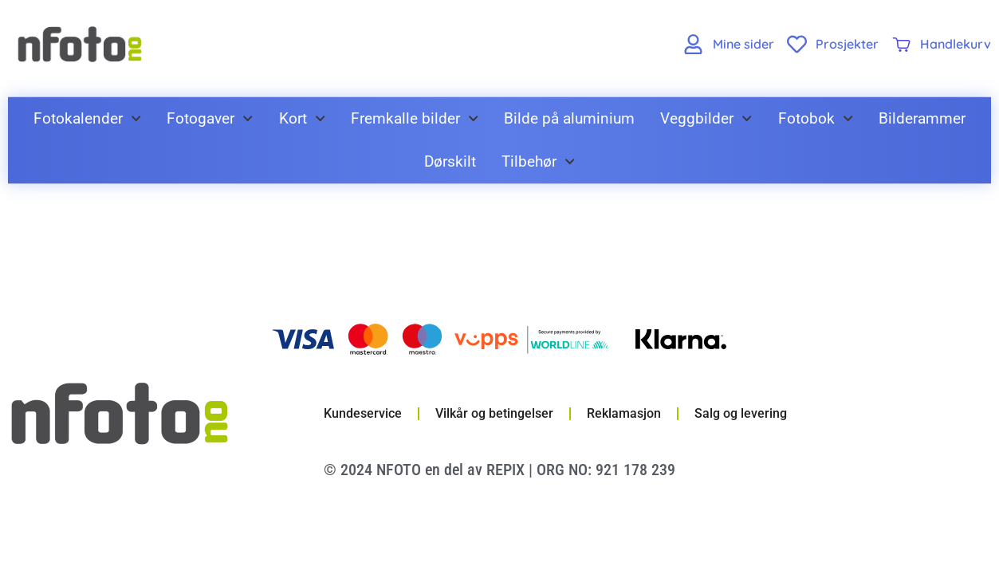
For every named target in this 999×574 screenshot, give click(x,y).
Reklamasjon (624, 413)
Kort (302, 118)
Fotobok (815, 118)
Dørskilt (450, 161)
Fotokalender (87, 118)
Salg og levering (740, 413)
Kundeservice (363, 413)
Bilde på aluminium (569, 118)
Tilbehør (538, 161)
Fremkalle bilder (414, 118)
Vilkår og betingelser (494, 413)
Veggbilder (706, 118)
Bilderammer (922, 118)
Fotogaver (210, 118)
